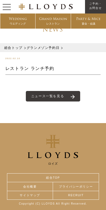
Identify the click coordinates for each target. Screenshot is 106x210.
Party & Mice (88, 21)
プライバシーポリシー (76, 186)
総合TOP (53, 177)
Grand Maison (53, 21)
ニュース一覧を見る (47, 96)
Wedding (18, 21)
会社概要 (30, 186)
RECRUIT (76, 195)
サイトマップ (30, 195)
